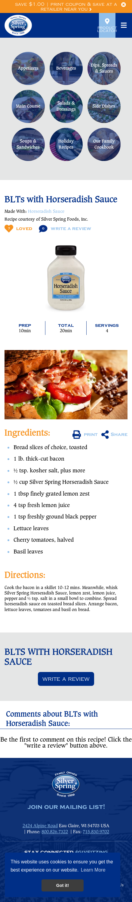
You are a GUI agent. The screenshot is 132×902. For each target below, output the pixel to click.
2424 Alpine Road (40, 826)
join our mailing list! (66, 807)
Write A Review (65, 228)
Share (114, 434)
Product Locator (107, 25)
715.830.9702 (96, 832)
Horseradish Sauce (46, 211)
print (85, 434)
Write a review (66, 678)
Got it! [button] (62, 885)
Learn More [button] (93, 869)
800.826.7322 (54, 832)
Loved (18, 228)
